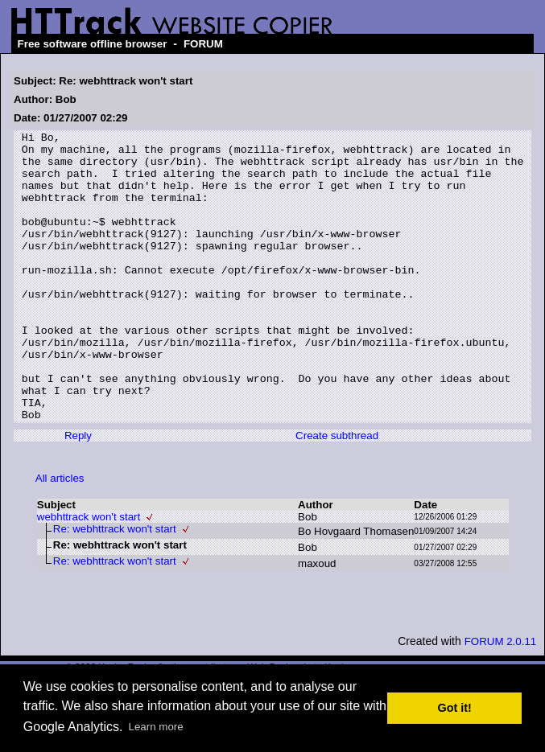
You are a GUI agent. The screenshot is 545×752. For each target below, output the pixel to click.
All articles (60, 536)
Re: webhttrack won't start (114, 587)
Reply (78, 493)
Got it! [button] (455, 707)
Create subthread (336, 493)
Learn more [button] (156, 727)
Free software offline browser (92, 44)
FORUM (203, 44)
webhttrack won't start (88, 575)
